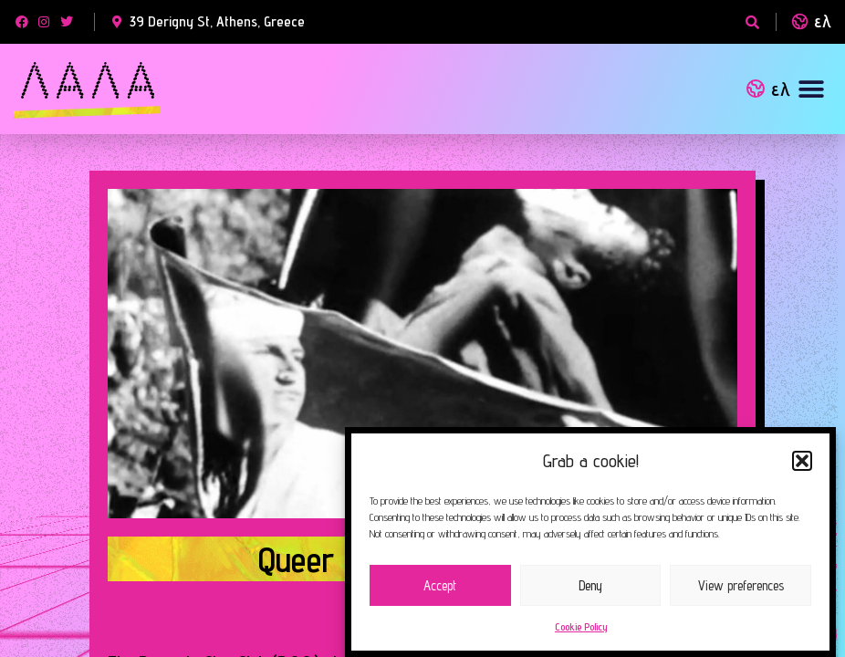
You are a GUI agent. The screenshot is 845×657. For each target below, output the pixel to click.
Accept (439, 585)
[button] (802, 461)
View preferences (741, 585)
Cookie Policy (581, 626)
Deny (590, 585)
